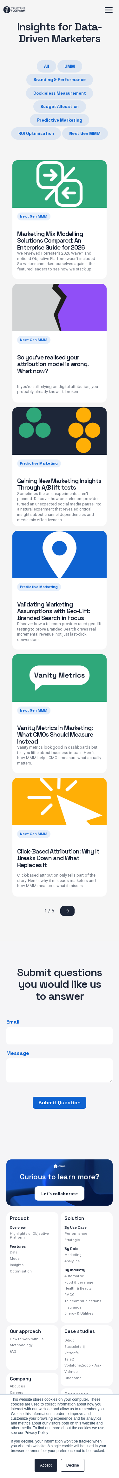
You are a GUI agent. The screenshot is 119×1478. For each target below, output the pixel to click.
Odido (69, 1341)
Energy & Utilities (78, 1314)
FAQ (13, 1352)
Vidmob (70, 1372)
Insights (16, 1265)
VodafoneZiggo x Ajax (82, 1366)
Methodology (20, 1346)
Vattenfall (72, 1353)
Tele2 (68, 1360)
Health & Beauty (77, 1289)
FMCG (69, 1295)
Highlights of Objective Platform (28, 1236)
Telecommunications (81, 1302)
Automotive (73, 1276)
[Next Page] (67, 911)
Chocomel (72, 1379)
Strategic (71, 1240)
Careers (16, 1393)
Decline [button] (72, 1465)
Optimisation (20, 1271)
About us (17, 1387)
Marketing (72, 1255)
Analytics (71, 1261)
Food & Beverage (77, 1283)
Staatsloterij (73, 1347)
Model (15, 1259)
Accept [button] (46, 1465)
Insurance (72, 1308)
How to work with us (26, 1340)
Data (13, 1253)
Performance (75, 1234)
